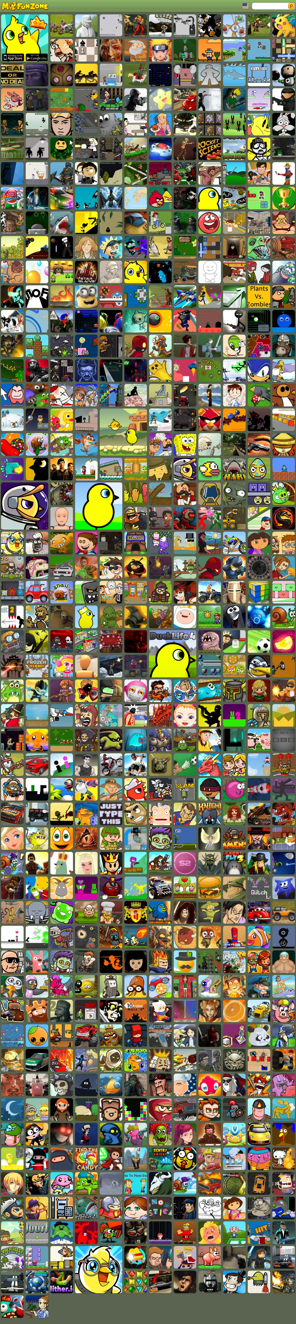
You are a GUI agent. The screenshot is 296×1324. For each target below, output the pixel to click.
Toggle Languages (246, 6)
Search (291, 6)
